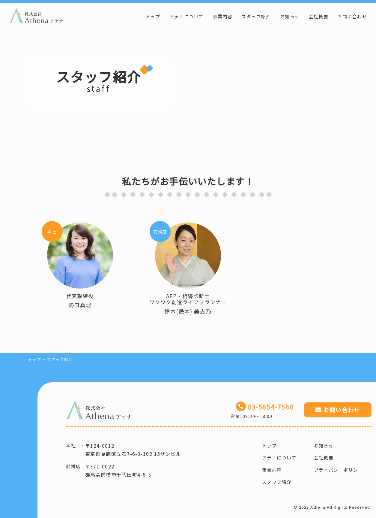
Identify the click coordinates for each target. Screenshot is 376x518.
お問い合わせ (352, 16)
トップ (152, 16)
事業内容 (222, 16)
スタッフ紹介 (256, 16)
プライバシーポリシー (338, 470)
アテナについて (186, 16)
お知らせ (290, 16)
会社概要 (319, 16)
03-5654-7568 (270, 406)
